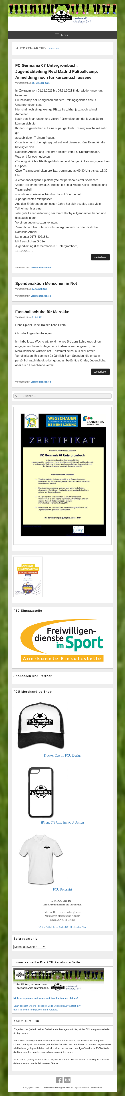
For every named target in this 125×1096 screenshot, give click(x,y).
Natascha (54, 48)
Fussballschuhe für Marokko (42, 312)
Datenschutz (96, 1088)
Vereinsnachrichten (41, 267)
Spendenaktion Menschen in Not (46, 283)
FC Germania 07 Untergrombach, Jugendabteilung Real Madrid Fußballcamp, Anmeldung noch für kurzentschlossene (56, 71)
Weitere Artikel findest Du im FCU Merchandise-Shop (62, 927)
